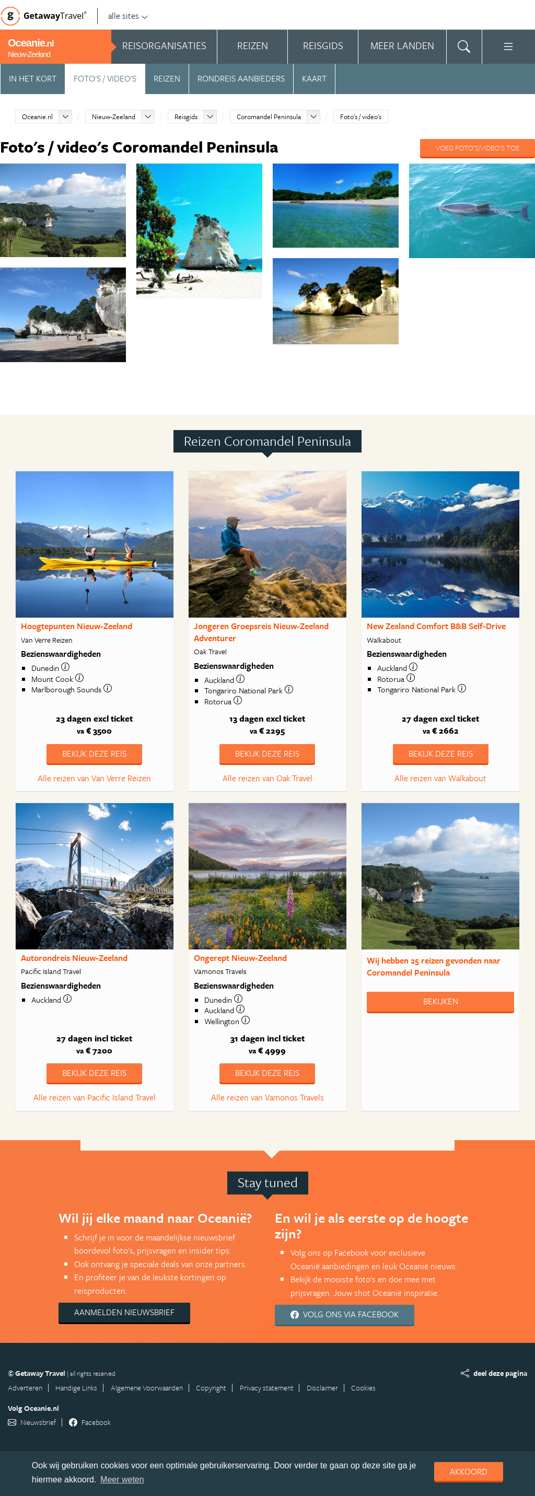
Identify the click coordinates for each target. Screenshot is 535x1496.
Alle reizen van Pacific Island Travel (94, 1097)
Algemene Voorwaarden (147, 1387)
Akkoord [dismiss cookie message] (468, 1471)
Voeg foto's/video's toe (477, 147)
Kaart (314, 78)
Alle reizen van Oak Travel (267, 778)
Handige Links (76, 1387)
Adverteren (25, 1387)
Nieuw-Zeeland (113, 116)
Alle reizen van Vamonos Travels (267, 1097)
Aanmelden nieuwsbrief (124, 1312)
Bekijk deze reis (94, 753)
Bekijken (440, 1001)
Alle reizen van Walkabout (440, 778)
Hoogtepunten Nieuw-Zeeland (76, 626)
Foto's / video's (105, 78)
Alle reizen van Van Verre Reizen (94, 778)
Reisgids (186, 116)
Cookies (363, 1387)
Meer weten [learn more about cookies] (122, 1479)
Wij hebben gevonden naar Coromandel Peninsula (434, 966)
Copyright (211, 1387)
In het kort (32, 78)
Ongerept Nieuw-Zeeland (240, 958)
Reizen (167, 78)
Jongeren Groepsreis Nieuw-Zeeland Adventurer (261, 632)
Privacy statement (267, 1387)
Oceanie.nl (37, 116)
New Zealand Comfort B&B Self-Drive (436, 626)
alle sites (128, 15)
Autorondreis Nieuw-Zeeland (74, 958)
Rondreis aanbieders (241, 78)
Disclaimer (322, 1387)
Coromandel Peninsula (269, 116)
